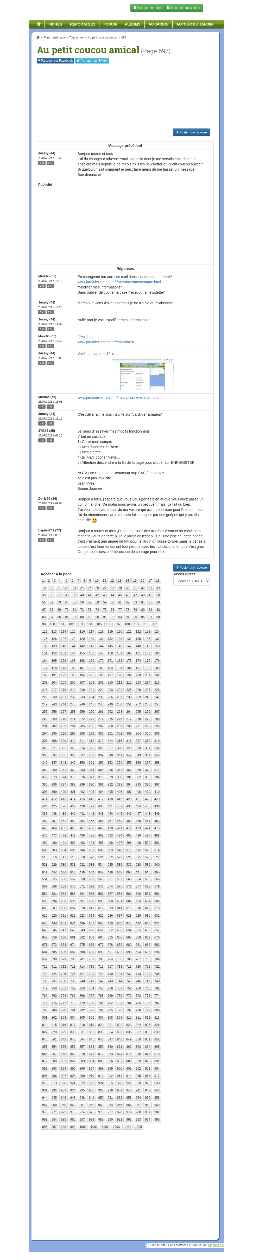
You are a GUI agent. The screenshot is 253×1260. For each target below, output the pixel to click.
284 (72, 726)
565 (147, 879)
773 (147, 996)
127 (63, 639)
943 (157, 1090)
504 (63, 850)
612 (101, 908)
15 (134, 580)
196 (101, 675)
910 (91, 1076)
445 (119, 813)
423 (157, 799)
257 (63, 711)
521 (101, 857)
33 (150, 588)
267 (157, 711)
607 (54, 908)
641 (128, 923)
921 (72, 1083)
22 (66, 588)
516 (54, 857)
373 (54, 777)
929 (147, 1083)
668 (138, 937)
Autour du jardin (194, 24)
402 (82, 792)
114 (63, 631)
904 (157, 1068)
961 (82, 1105)
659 (54, 937)
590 (138, 894)
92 (112, 617)
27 (104, 588)
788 (44, 1010)
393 (119, 784)
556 (63, 879)
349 (72, 762)
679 (119, 945)
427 (72, 806)
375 (72, 777)
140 (63, 646)
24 (82, 588)
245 (72, 704)
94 (127, 617)
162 (147, 653)
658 (44, 937)
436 (157, 806)
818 (82, 1025)
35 (44, 595)
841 (54, 1039)
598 (91, 901)
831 (82, 1032)
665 (110, 937)
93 (120, 617)
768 (101, 996)
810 (128, 1017)
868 (63, 1054)
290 (128, 726)
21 (59, 588)
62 (127, 602)
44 (112, 595)
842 (63, 1039)
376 (82, 777)
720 (138, 966)
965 (119, 1105)
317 (138, 741)
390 (91, 784)
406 (119, 792)
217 (54, 690)
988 (91, 1119)
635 (72, 923)
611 (91, 908)
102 (71, 624)
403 (91, 792)
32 (142, 588)
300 (101, 733)
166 (63, 661)
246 (82, 704)
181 (82, 668)
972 (63, 1112)
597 (82, 901)
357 (147, 762)
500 (147, 843)
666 (119, 937)
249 (110, 704)
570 (72, 886)
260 (91, 711)
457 (110, 821)
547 (101, 872)
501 (157, 843)
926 (119, 1083)
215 (157, 682)
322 (63, 748)
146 (119, 646)
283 (63, 726)
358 (157, 762)
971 (54, 1112)
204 (54, 682)
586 (101, 894)
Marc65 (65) (47, 276)
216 (44, 690)
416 (91, 799)
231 (63, 697)
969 (157, 1105)
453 (72, 821)
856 (72, 1047)
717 (110, 966)
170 (101, 661)
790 (63, 1010)
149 (147, 646)
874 (119, 1054)
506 (82, 850)
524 (128, 857)
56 (82, 602)
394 (128, 784)
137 (157, 639)
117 (91, 631)
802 (54, 1017)
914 (128, 1076)
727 (82, 974)
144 (101, 646)
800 (157, 1010)
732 (128, 974)
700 (72, 959)
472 (128, 828)
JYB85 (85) (46, 431)
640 (119, 923)
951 (110, 1098)
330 (138, 748)
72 (82, 610)
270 (63, 719)
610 (82, 908)
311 (82, 741)
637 (91, 923)
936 (91, 1090)
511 (128, 850)
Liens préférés (177, 1244)
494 (91, 843)
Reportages (82, 24)
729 (101, 974)
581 (54, 894)
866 (44, 1054)
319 (157, 741)
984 (54, 1119)
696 (157, 952)
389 (82, 784)
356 (138, 762)
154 (72, 653)
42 (97, 595)
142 (82, 646)
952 (119, 1098)
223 (110, 690)
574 (110, 886)
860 (110, 1047)
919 (54, 1083)
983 (44, 1119)
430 (101, 806)
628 (128, 915)
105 (99, 624)
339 (101, 755)
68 (51, 610)
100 (52, 624)
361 (63, 770)
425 (54, 806)
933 (63, 1090)
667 (128, 937)
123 (147, 631)
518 (72, 857)
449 (157, 813)
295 (54, 733)
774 (157, 996)
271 (72, 719)
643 (147, 923)
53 (59, 602)
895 (72, 1068)
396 (147, 784)
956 (157, 1098)
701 (82, 959)
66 (158, 602)
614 (119, 908)
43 (104, 595)
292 (147, 726)
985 (63, 1119)
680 (128, 945)
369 (138, 770)
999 (72, 1127)
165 (54, 661)
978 (119, 1112)
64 (142, 602)
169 (91, 661)
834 (110, 1032)
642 (138, 923)
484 (119, 835)
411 (44, 799)
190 (44, 675)
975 (91, 1112)
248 (101, 704)
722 (157, 966)
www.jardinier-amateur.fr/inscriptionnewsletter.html (118, 397)
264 (128, 711)
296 (63, 733)
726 (72, 974)
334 (54, 755)
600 (110, 901)
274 (101, 719)
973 (72, 1112)
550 (128, 872)
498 (128, 843)
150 (157, 646)
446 (128, 813)
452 (63, 821)
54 (66, 602)
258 (72, 711)
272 (82, 719)
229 (44, 697)
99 (44, 624)
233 (82, 697)
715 (91, 966)
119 (110, 631)
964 (110, 1105)
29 (120, 588)
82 (158, 610)
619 (44, 915)
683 (157, 945)
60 (112, 602)
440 (72, 813)
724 (54, 974)
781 (101, 1003)
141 (72, 646)
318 (147, 741)
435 (147, 806)
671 (44, 945)
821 (110, 1025)
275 (110, 719)
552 (147, 872)
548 (110, 872)
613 (110, 908)
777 (63, 1003)
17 (150, 580)
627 (119, 915)
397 (157, 784)
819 (91, 1025)
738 (63, 981)
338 (91, 755)
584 (82, 894)
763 (54, 996)
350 (82, 762)
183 (101, 668)
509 (110, 850)
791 (72, 1010)
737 (54, 981)
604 (147, 901)
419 (119, 799)
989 (101, 1119)
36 (51, 595)
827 (44, 1032)
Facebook (55, 60)
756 (110, 988)
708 (147, 959)
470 (110, 828)
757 (119, 988)
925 (110, 1083)
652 (110, 930)
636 (82, 923)
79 (135, 610)
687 (72, 952)
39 (74, 595)
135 (138, 639)
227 (147, 690)
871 (91, 1054)
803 (63, 1017)
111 (155, 624)
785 (138, 1003)
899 (110, 1068)
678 (110, 945)
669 (147, 937)
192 (63, 675)
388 (72, 784)
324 (82, 748)
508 (101, 850)
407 (128, 792)
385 (44, 784)
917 (157, 1076)
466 (72, 828)
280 (157, 719)
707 (138, 959)
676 (91, 945)
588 (119, 894)
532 (82, 864)
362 (72, 770)
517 (63, 857)
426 (63, 806)
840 (44, 1039)
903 (147, 1068)
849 (128, 1039)
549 (119, 872)
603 (138, 901)
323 (72, 748)
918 (44, 1083)
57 (89, 602)
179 (63, 668)
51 (44, 602)
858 (91, 1047)
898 (101, 1068)
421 (138, 799)
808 (110, 1017)
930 (157, 1083)
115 (72, 631)
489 (44, 843)
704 (110, 959)
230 (54, 697)
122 (138, 631)
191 (54, 675)
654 (128, 930)
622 (72, 915)
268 (44, 719)
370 (147, 770)
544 (72, 872)
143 (91, 646)
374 (63, 777)
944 (44, 1098)
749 (44, 988)
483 (110, 835)
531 (72, 864)
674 (72, 945)
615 (128, 908)
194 (82, 675)
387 (63, 784)
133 (119, 639)
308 (54, 741)
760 (147, 988)
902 (138, 1068)
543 (63, 872)
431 (110, 806)
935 (82, 1090)
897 (91, 1068)
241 (157, 697)
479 (72, 835)
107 (118, 624)
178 (54, 668)
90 (97, 617)
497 (119, 843)
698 (54, 959)
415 (82, 799)
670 (157, 937)
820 (101, 1025)
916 (147, 1076)
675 (82, 945)
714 (82, 966)
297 (72, 733)
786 (147, 1003)
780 (91, 1003)
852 (157, 1039)
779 (82, 1003)
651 (101, 930)
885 (101, 1061)
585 (91, 894)
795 (110, 1010)
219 (72, 690)
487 (147, 835)
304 (138, 733)
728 (91, 974)
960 (72, 1105)
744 (119, 981)
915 (138, 1076)
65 (150, 602)
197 (110, 675)
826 (157, 1025)
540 (157, 864)
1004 (127, 1127)
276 (119, 719)
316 (128, 741)
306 (157, 733)
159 (119, 653)
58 (97, 602)
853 (44, 1047)
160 (128, 653)
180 (72, 668)
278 (138, 719)
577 (138, 886)
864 (147, 1047)
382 (138, 777)
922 (82, 1083)
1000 (83, 1127)
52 (51, 602)
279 (147, 719)
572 (91, 886)
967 (138, 1105)
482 (101, 835)
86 (66, 617)
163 (157, 653)
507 (91, 850)
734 (147, 974)
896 (82, 1068)
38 (66, 595)
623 (82, 915)
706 (128, 959)
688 (82, 952)
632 (44, 923)
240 (147, 697)
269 (54, 719)
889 (138, 1061)
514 (157, 850)
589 (128, 894)
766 (82, 996)
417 (101, 799)
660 (63, 937)
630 (147, 915)
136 (147, 639)
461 (147, 821)
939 (119, 1090)
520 (91, 857)
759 (138, 988)
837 (138, 1032)
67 (44, 610)
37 (59, 595)
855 (63, 1047)
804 (72, 1017)
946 (63, 1098)
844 (82, 1039)
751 (63, 988)
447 (138, 813)
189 (157, 668)
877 (147, 1054)
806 (91, 1017)
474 (147, 828)
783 (119, 1003)
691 (110, 952)
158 (110, 653)
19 (44, 588)
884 (91, 1061)
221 (91, 690)
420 (128, 799)
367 (119, 770)
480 (82, 835)
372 (44, 777)
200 (138, 675)
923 (91, 1083)
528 (44, 864)
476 (44, 835)
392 (110, 784)
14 (127, 580)
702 (91, 959)
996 (44, 1127)
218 (63, 690)
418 (110, 799)
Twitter (92, 60)
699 (63, 959)
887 (119, 1061)
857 (82, 1047)
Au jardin (158, 24)
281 (44, 726)
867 (54, 1054)
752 (72, 988)
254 (157, 704)
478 (63, 835)
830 (72, 1032)
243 (54, 704)
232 (72, 697)
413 (63, 799)
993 (138, 1119)
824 (138, 1025)
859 (101, 1047)
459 (128, 821)
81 (150, 610)
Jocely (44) (46, 153)
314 (110, 741)
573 (101, 886)
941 (138, 1090)
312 (91, 741)
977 (110, 1112)
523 (119, 857)
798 (138, 1010)
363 (82, 770)
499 (138, 843)
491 (63, 843)
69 (59, 610)
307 (44, 741)
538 (138, 864)
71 (74, 610)
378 (101, 777)
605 (157, 901)
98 (158, 617)
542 (54, 872)
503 (54, 850)
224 (119, 690)
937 (101, 1090)
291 (138, 726)
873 (110, 1054)
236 (110, 697)
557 (72, 879)
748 (157, 981)
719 (128, 966)
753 (82, 988)
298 (82, 733)
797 (128, 1010)
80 (142, 610)
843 (72, 1039)
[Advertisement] (125, 95)
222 (101, 690)
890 (147, 1061)
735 (157, 974)
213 (138, 682)
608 (63, 908)
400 (63, 792)
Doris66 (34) (47, 498)
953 (128, 1098)
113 (54, 631)
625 (101, 915)
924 (101, 1083)
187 (138, 668)
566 (157, 879)
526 (147, 857)
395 (138, 784)
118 (101, 631)
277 (128, 719)
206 (72, 682)
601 (119, 901)
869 (72, 1054)
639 (110, 923)
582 (63, 894)
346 (44, 762)
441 (82, 813)
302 (119, 733)
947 (72, 1098)
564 (138, 879)
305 (147, 733)
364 (91, 770)
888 (128, 1061)
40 (82, 595)
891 (157, 1061)
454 (82, 821)
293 (157, 726)
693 (128, 952)
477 (54, 835)
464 (54, 828)
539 (147, 864)
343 (138, 755)
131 (101, 639)
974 (82, 1112)
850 (138, 1039)
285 (82, 726)
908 (72, 1076)
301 (110, 733)
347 (54, 762)
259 (82, 711)
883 (82, 1061)
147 (128, 646)
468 (91, 828)
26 (97, 588)
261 (101, 711)
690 (101, 952)
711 (54, 966)
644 (157, 923)
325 (91, 748)
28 (112, 588)
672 (54, 945)
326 (101, 748)
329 (128, 748)
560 (101, 879)
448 (147, 813)
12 (112, 580)
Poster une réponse (191, 132)
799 (147, 1010)
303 (128, 733)
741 (91, 981)
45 (120, 595)
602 (128, 901)
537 (128, 864)
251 (128, 704)
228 (157, 690)
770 (119, 996)
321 (54, 748)
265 (138, 711)
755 (101, 988)
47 (135, 595)
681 (138, 945)
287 (101, 726)
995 (157, 1119)
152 (54, 653)
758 (128, 988)
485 (128, 835)
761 (157, 988)
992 (128, 1119)
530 (63, 864)
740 (82, 981)
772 (138, 996)
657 (157, 930)
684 (44, 952)
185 (119, 668)
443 (101, 813)
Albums (133, 24)
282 (54, 726)
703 (101, 959)
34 (158, 588)
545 (82, 872)
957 (44, 1105)
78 (127, 610)
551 (138, 872)
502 (44, 850)
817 (72, 1025)
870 (82, 1054)
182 (91, 668)
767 (91, 996)
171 (110, 661)
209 (101, 682)
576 (128, 886)
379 (110, 777)
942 (147, 1090)
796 (119, 1010)
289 (119, 726)
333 (44, 755)
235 (101, 697)
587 (110, 894)
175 (147, 661)
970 (44, 1112)
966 (128, 1105)
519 (82, 857)
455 (91, 821)
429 (91, 806)
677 (101, 945)
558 (82, 879)
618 (157, 908)
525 (138, 857)
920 (63, 1083)
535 (110, 864)
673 (63, 945)
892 (44, 1068)
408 (138, 792)
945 (54, 1098)
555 (54, 879)
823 (128, 1025)
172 (119, 661)
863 (138, 1047)
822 (119, 1025)
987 (82, 1119)
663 (91, 937)
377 (91, 777)
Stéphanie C (216, 1244)
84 (51, 617)
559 (91, 879)
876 (138, 1054)
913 (119, 1076)
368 (128, 770)
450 (44, 821)
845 (91, 1039)
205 (63, 682)
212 (128, 682)
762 (44, 996)
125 (44, 639)
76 (112, 610)
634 (63, 923)
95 (135, 617)
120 (119, 631)
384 (157, 777)
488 (157, 835)
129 (82, 639)
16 (142, 580)
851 (147, 1039)
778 (72, 1003)
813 (157, 1017)
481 (91, 835)
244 (63, 704)
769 (110, 996)
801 (44, 1017)
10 (96, 580)
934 (72, 1090)
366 (110, 770)
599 (101, 901)
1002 (105, 1127)
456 (101, 821)
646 (54, 930)
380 (119, 777)
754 (91, 988)
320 (44, 748)
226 (138, 690)
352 (101, 762)
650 (91, 930)
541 (44, 872)
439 (63, 813)
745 (128, 981)
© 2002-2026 (197, 1244)
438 (54, 813)
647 (63, 930)
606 (44, 908)
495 (101, 843)
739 (72, 981)
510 (119, 850)
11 (104, 580)
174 (138, 661)
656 (147, 930)
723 (44, 974)
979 (128, 1112)
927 (128, 1083)
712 (63, 966)
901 (128, 1068)
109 (136, 624)
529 (54, 864)
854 (54, 1047)
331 (147, 748)
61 (120, 602)
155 (82, 653)
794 (101, 1010)
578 (147, 886)
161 (138, 653)
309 (63, 741)
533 (91, 864)
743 (110, 981)
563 (128, 879)
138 (44, 646)
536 (119, 864)
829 (63, 1032)
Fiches (55, 24)
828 (54, 1032)
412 (54, 799)
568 (54, 886)
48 (142, 595)
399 (54, 792)
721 (147, 966)
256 (54, 711)
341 (119, 755)
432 (119, 806)
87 (74, 617)
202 (157, 675)
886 (110, 1061)
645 (44, 930)
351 (91, 762)
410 (157, 792)
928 (138, 1083)
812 (147, 1017)
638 (101, 923)
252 (138, 704)
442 (91, 813)
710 (44, 966)
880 (54, 1061)
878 (157, 1054)
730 (110, 974)
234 (91, 697)
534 (101, 864)
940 (128, 1090)
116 (82, 631)
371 (157, 770)
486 (138, 835)
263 (119, 711)
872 (101, 1054)
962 (91, 1105)
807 (101, 1017)
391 (101, 784)
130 (91, 639)
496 (110, 843)
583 (72, 894)
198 (119, 675)
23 (74, 588)
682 (147, 945)
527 (157, 857)
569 (63, 886)
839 (157, 1032)
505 (72, 850)
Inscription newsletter (183, 8)
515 (44, 857)
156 (91, 653)
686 (63, 952)
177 (44, 668)
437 (44, 813)
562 (119, 879)
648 (72, 930)
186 (128, 668)
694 (138, 952)
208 (91, 682)
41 (89, 595)
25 (89, 588)
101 (61, 624)
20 (51, 588)
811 (138, 1017)
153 (63, 653)
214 (147, 682)
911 (101, 1076)
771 (128, 996)
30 (127, 588)
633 (54, 923)
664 (101, 937)
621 (63, 915)
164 (44, 661)
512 (138, 850)
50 (158, 595)
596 (72, 901)
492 (72, 843)
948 (82, 1098)
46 (127, 595)
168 (82, 661)
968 (147, 1105)
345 (157, 755)
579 (157, 886)
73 (89, 610)
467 (82, 828)
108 (127, 624)
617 (147, 908)
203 (44, 682)
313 (101, 741)
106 (108, 624)
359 (44, 770)
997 (54, 1127)
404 (101, 792)
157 (101, 653)
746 (138, 981)
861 (119, 1047)
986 (72, 1119)
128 (72, 639)
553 (157, 872)
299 (91, 733)
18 (157, 580)
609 (72, 908)
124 (157, 631)
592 (157, 894)
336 (72, 755)
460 (138, 821)
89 (89, 617)
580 (44, 894)
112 (44, 631)
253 (147, 704)
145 (110, 646)
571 (82, 886)
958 (54, 1105)
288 (110, 726)
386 (54, 784)
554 (44, 879)
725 (63, 974)
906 (54, 1076)
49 (150, 595)
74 (97, 610)
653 (119, 930)
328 (119, 748)
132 (110, 639)
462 (157, 821)
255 (44, 711)
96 (142, 617)
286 (91, 726)
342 (128, 755)
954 (138, 1098)
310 (72, 741)
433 (128, 806)
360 (54, 770)
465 (63, 828)
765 (72, 996)
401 (72, 792)
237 (119, 697)
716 (101, 966)
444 (110, 813)
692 (119, 952)
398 (44, 792)
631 (157, 915)
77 (120, 610)
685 (54, 952)
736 (44, 981)
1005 (138, 1127)
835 (119, 1032)
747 (147, 981)
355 (128, 762)
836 (128, 1032)
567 (44, 886)
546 (91, 872)
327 (110, 748)
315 (119, 741)
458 (119, 821)
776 (54, 1003)
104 (89, 624)
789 (54, 1010)
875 (128, 1054)
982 (157, 1112)
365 (101, 770)
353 (110, 762)
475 (157, 828)
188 (147, 668)
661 (72, 937)
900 (119, 1068)
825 (147, 1025)
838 (147, 1032)
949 (91, 1098)
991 (119, 1119)
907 (63, 1076)
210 (110, 682)
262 (110, 711)
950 (101, 1098)
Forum (110, 24)
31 (135, 588)
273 (91, 719)
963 (101, 1105)
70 (66, 610)
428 (82, 806)
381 (128, 777)
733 (138, 974)
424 (44, 806)
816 (63, 1025)
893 (54, 1068)
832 (91, 1032)
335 (63, 755)
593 (44, 901)
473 (138, 828)
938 (110, 1090)
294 (44, 733)
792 (82, 1010)
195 (91, 675)
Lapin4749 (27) (49, 530)
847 (110, 1039)
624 (91, 915)
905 (44, 1076)
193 (72, 675)
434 (138, 806)
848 (119, 1039)
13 (119, 580)
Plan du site (158, 1244)
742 (101, 981)
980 (138, 1112)
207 (82, 682)
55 (74, 602)
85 (59, 617)
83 (44, 617)
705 (119, 959)
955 (147, 1098)
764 (63, 996)
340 (110, 755)
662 (82, 937)
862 (128, 1047)
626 (110, 915)
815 (54, 1025)
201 (147, 675)
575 (119, 886)
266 (147, 711)
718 (119, 966)
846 (101, 1039)
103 (80, 624)
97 (150, 617)
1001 (94, 1127)
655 (138, 930)
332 (157, 748)
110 (145, 624)
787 (157, 1003)
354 (119, 762)
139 (54, 646)
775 (44, 1003)
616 (138, 908)
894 (63, 1068)
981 (147, 1112)
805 (82, 1017)
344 (147, 755)
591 (147, 894)
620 (54, 915)
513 (147, 850)
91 (104, 617)
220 (82, 690)
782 (110, 1003)
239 (138, 697)
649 (82, 930)
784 (128, 1003)
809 (119, 1017)
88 (82, 617)
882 (72, 1061)
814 (44, 1025)
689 (91, 952)
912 (110, 1076)
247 (91, 704)
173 (128, 661)
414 (72, 799)
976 (101, 1112)
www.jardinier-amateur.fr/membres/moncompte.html (119, 282)
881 (63, 1061)
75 (104, 610)
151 (44, 653)
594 (54, 901)
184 (110, 668)
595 (63, 901)
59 (104, 602)
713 (72, 966)
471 (119, 828)
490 (54, 843)
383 (147, 777)
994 (147, 1119)
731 (119, 974)
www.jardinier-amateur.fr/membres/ (106, 342)
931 (44, 1090)
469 (101, 828)
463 (44, 828)
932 (54, 1090)
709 (157, 959)
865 (157, 1047)
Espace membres (147, 8)
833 (101, 1032)
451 (54, 821)
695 (147, 952)
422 (147, 799)
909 (82, 1076)
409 (147, 792)
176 (157, 661)
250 (119, 704)
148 (138, 646)
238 (128, 697)
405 (110, 792)
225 (128, 690)
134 (128, 639)
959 (63, 1105)
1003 (116, 1127)
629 (138, 915)
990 (110, 1119)
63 (135, 602)
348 (63, 762)
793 (91, 1010)
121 (128, 631)
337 (82, 755)
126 (54, 639)
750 (54, 988)
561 (110, 879)
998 (63, 1127)
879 (44, 1061)
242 (44, 704)
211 (119, 682)
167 (72, 661)
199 (128, 675)
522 (110, 857)
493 (82, 843)
